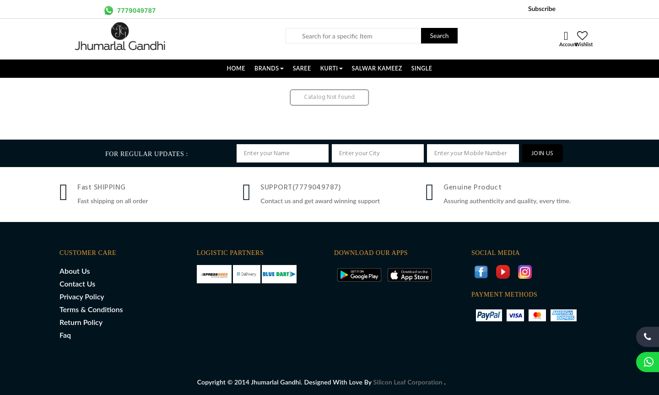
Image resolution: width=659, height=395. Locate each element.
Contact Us (77, 283)
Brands (269, 68)
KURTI (331, 68)
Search (439, 35)
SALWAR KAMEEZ (377, 68)
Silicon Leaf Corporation (408, 382)
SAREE (302, 68)
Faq (65, 334)
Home (236, 68)
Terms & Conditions (91, 309)
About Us (74, 270)
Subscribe (542, 8)
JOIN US (542, 153)
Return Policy (81, 322)
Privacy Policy (81, 296)
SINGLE (421, 68)
